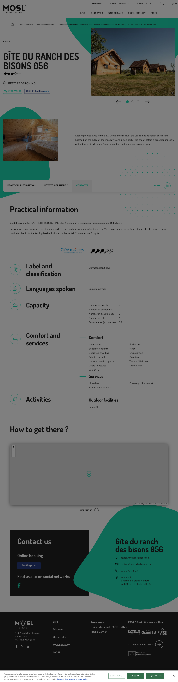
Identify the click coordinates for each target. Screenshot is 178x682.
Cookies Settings (116, 678)
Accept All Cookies (155, 678)
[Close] (174, 678)
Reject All (135, 678)
